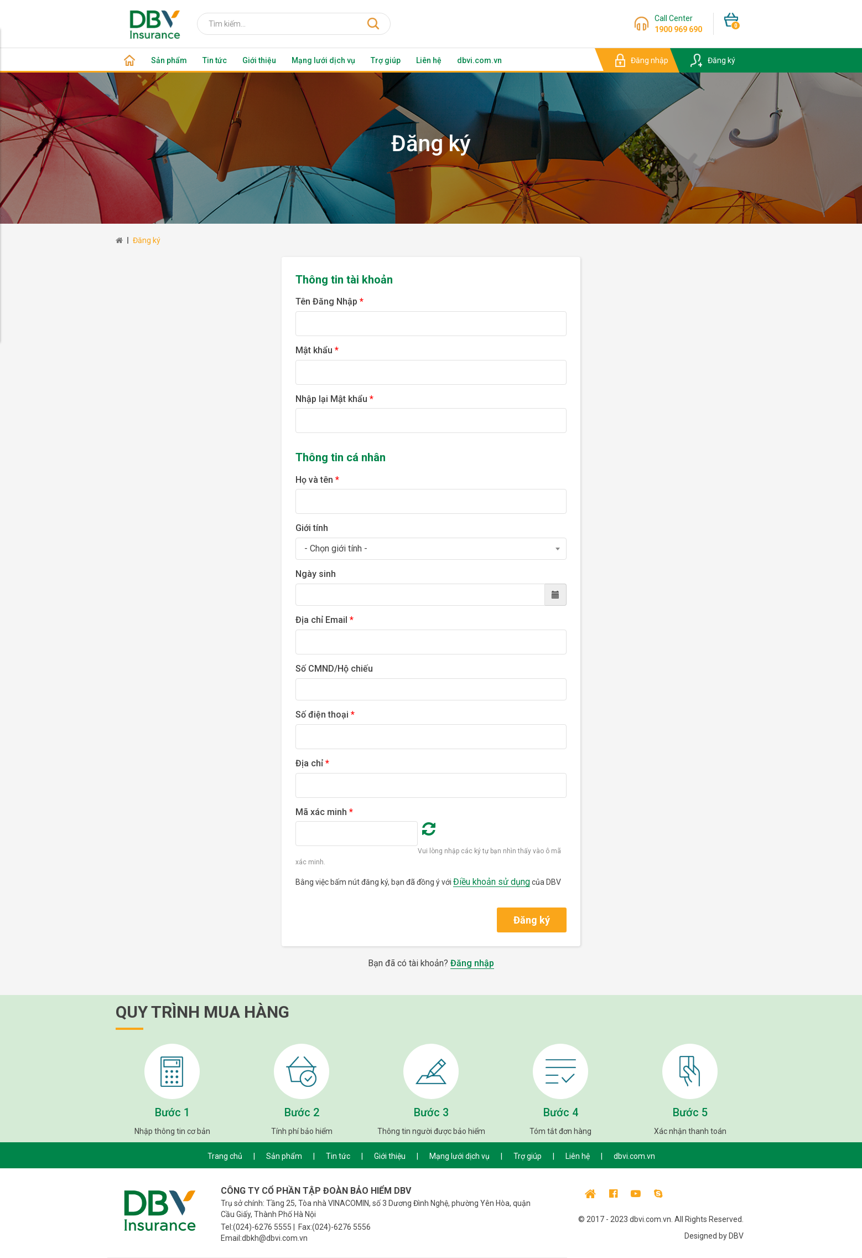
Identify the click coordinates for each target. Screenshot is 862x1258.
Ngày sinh (315, 574)
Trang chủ (224, 1156)
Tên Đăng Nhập (329, 301)
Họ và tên (317, 480)
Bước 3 (431, 1112)
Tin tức (214, 60)
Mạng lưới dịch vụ (323, 60)
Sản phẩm (169, 60)
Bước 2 (301, 1112)
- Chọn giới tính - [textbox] (335, 548)
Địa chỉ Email (324, 620)
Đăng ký (146, 240)
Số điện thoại (325, 714)
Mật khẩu (317, 350)
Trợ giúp (386, 60)
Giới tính (311, 528)
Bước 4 (560, 1112)
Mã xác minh (324, 812)
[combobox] (431, 549)
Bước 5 (690, 1112)
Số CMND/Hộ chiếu (334, 668)
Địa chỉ (312, 763)
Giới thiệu (259, 60)
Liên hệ (429, 60)
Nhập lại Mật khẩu (334, 399)
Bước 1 (172, 1112)
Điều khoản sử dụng (491, 882)
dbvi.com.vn (479, 60)
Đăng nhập (472, 963)
